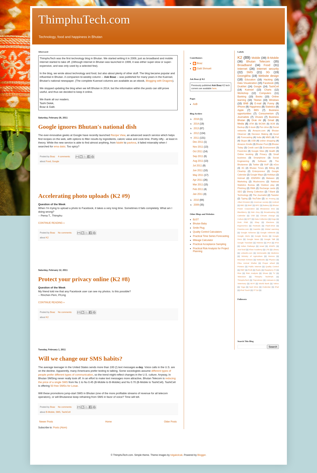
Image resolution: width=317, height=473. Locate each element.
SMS (58, 412)
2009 (197, 204)
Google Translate (245, 243)
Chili (253, 215)
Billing (272, 168)
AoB (195, 104)
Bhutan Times (257, 168)
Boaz (199, 63)
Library (276, 249)
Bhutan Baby (200, 223)
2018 (197, 119)
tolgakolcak (176, 455)
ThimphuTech (243, 280)
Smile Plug (198, 227)
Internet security (268, 68)
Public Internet (254, 266)
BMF (250, 205)
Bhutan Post (262, 144)
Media (241, 123)
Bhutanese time (267, 209)
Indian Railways (248, 246)
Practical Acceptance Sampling (209, 244)
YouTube (256, 198)
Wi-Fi (252, 283)
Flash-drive (270, 226)
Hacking (268, 79)
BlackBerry (242, 212)
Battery (266, 205)
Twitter (256, 164)
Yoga (243, 287)
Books (259, 96)
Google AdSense (248, 232)
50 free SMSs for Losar (64, 385)
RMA (252, 188)
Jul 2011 (198, 165)
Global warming (272, 229)
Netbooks (261, 260)
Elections (270, 222)
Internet (242, 68)
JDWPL (272, 246)
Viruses (259, 117)
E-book (252, 127)
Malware (270, 178)
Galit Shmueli (204, 68)
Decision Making (260, 134)
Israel (262, 246)
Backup (241, 127)
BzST (196, 219)
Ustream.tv (271, 280)
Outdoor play (267, 185)
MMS (268, 137)
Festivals (256, 226)
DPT (249, 219)
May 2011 (198, 175)
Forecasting (246, 137)
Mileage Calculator (203, 240)
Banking (242, 96)
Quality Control (272, 266)
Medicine (275, 253)
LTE (267, 249)
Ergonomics (243, 226)
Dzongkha (244, 75)
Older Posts (170, 421)
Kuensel (249, 89)
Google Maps (256, 174)
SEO (240, 191)
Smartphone (259, 157)
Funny (270, 103)
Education (250, 79)
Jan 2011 (198, 194)
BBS (256, 110)
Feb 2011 (198, 189)
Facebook (268, 83)
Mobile (255, 57)
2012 (197, 133)
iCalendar (266, 287)
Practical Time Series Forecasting (211, 236)
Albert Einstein (244, 202)
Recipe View (118, 135)
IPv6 (277, 243)
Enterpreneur (258, 171)
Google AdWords (268, 232)
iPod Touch (245, 290)
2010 (197, 199)
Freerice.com (243, 229)
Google (55, 161)
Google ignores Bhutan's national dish (87, 126)
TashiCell (66, 412)
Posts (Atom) (60, 427)
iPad (277, 287)
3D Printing (270, 198)
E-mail (258, 103)
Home (108, 421)
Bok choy (255, 212)
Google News (253, 239)
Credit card (253, 147)
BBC (242, 205)
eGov (276, 164)
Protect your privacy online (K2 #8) (84, 279)
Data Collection (261, 219)
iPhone (241, 106)
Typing (244, 198)
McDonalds (262, 253)
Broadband (245, 65)
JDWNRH (255, 178)
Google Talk (269, 239)
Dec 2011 (198, 141)
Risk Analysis (252, 273)
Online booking (245, 154)
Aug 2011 (198, 160)
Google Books (261, 236)
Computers (265, 93)
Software (262, 161)
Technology (243, 195)
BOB (273, 123)
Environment (269, 147)
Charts (267, 89)
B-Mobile (50, 412)
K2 (47, 237)
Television (242, 277)
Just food (241, 249)
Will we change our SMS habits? (80, 358)
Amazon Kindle (245, 144)
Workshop (243, 93)
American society (261, 202)
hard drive (253, 287)
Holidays (271, 174)
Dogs (273, 219)
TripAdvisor (258, 280)
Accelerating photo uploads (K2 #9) (84, 195)
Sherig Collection (255, 191)
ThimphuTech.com (84, 19)
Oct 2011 (198, 151)
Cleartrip (242, 171)
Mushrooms (258, 181)
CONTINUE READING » (51, 223)
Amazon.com (259, 130)
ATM (251, 123)
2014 (197, 123)
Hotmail (241, 178)
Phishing (242, 188)
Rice (239, 273)
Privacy (263, 154)
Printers (241, 266)
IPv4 (269, 243)
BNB (245, 103)
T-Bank (271, 191)
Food (48, 161)
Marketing (242, 181)
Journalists (243, 117)
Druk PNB (243, 222)
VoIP (266, 164)
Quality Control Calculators (207, 231)
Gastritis (256, 229)
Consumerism (266, 113)
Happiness (255, 106)
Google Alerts (244, 236)
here (214, 88)
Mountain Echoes (245, 260)
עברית (255, 290)
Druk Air (256, 120)
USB (253, 140)
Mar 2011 (198, 184)
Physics (272, 260)
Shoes (265, 273)
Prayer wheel (268, 263)
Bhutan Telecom (258, 61)
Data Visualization (247, 83)
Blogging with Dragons (159, 80)
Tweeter (275, 195)
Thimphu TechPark (264, 277)
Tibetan (258, 100)
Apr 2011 (198, 179)
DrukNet (242, 86)
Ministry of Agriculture (252, 256)
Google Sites (257, 151)
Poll (277, 137)
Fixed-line (242, 151)
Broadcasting (269, 212)
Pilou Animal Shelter (247, 263)
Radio (258, 270)
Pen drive (264, 127)
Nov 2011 (198, 146)
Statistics (270, 106)
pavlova (131, 142)
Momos (271, 256)
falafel (119, 142)
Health (272, 151)
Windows (274, 100)
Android (275, 202)
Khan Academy (255, 249)
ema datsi (59, 146)
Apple (241, 110)
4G (242, 168)
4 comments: (64, 156)
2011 (197, 137)
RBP (242, 270)
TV (274, 273)
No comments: (65, 232)
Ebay (257, 222)
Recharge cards (267, 188)
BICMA (262, 123)
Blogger (201, 455)
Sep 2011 (198, 156)
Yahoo (276, 283)
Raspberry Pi (270, 270)
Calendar (241, 215)
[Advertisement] (111, 178)
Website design (268, 75)
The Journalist (260, 195)
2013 (197, 128)
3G (268, 72)
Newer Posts (46, 421)
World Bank (264, 283)
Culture (241, 219)
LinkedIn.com (246, 253)
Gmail (271, 120)
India (259, 137)
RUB (250, 270)
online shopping (267, 140)
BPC (258, 205)
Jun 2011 (198, 170)
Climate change (267, 215)
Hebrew (259, 243)
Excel (276, 134)
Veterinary (242, 283)
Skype (244, 140)
